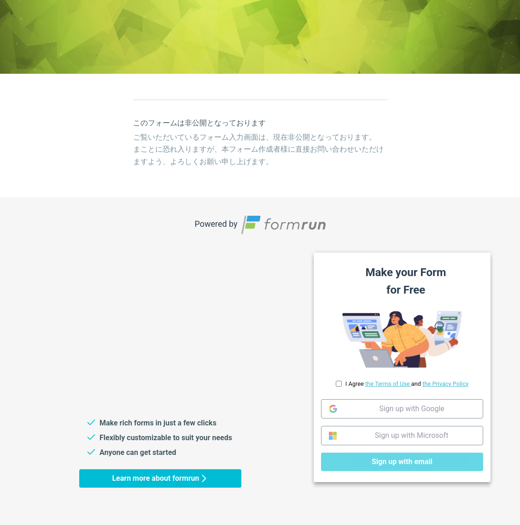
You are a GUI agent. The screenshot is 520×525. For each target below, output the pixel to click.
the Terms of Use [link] (388, 383)
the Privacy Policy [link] (445, 383)
